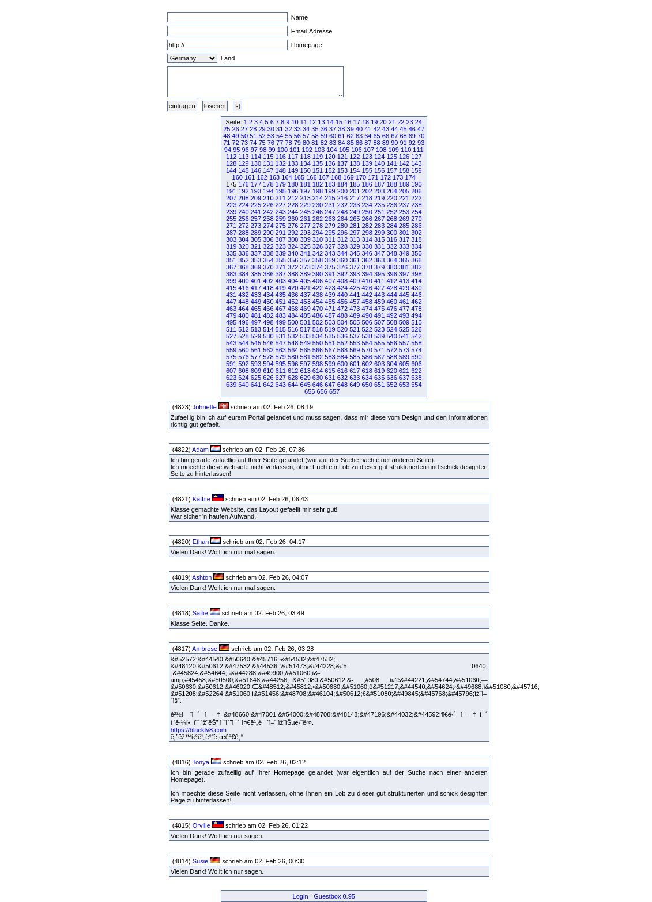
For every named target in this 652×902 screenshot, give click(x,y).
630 (317, 377)
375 (330, 267)
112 (231, 156)
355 (281, 260)
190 (416, 184)
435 (281, 294)
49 (235, 135)
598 (317, 363)
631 (330, 377)
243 (281, 211)
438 (317, 294)
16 (347, 122)
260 (293, 218)
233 (354, 204)
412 (391, 280)
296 (342, 232)
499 (281, 322)
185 (354, 184)
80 (306, 142)
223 (231, 204)
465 (256, 308)
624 (243, 377)
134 (305, 163)
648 (342, 384)
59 (324, 135)
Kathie (201, 499)
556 (391, 343)
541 (404, 336)
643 (281, 384)
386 (268, 274)
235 (379, 204)
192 (243, 191)
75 (261, 142)
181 (305, 184)
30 (270, 128)
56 (297, 135)
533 (305, 336)
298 (367, 232)
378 (367, 267)
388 (293, 274)
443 (379, 294)
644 (293, 384)
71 (226, 142)
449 (256, 301)
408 (342, 280)
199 (330, 191)
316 (391, 239)
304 (243, 239)
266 (367, 218)
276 (293, 225)
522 (367, 329)
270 (416, 218)
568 (342, 350)
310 (317, 239)
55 (288, 135)
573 (404, 350)
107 (369, 149)
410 (367, 280)
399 (231, 280)
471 (330, 308)
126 (404, 156)
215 (330, 198)
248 (342, 211)
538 (367, 336)
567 (330, 350)
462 (416, 301)
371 (281, 267)
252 (391, 211)
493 (404, 315)
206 (416, 191)
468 (293, 308)
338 (268, 253)
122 (354, 156)
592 (243, 363)
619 (379, 370)
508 (391, 322)
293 (305, 232)
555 (379, 343)
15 (339, 122)
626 (268, 377)
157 (391, 170)
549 (305, 343)
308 (293, 239)
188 (391, 184)
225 (256, 204)
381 (404, 267)
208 (243, 198)
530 (268, 336)
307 (281, 239)
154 (354, 170)
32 (288, 128)
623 (231, 377)
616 (342, 370)
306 (268, 239)
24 (418, 122)
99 (271, 149)
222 (416, 198)
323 (281, 246)
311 (330, 239)
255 (231, 218)
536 (342, 336)
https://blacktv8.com (199, 729)
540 (391, 336)
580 (293, 356)
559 (231, 350)
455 (330, 301)
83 (332, 142)
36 (324, 128)
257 (256, 218)
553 (354, 343)
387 (281, 274)
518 (317, 329)
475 (379, 308)
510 (416, 322)
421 (305, 287)
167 (324, 177)
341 (305, 253)
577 (256, 356)
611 (281, 370)
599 (330, 363)
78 (288, 142)
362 (367, 260)
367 (231, 267)
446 (416, 294)
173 (398, 177)
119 (317, 156)
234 (367, 204)
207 (231, 198)
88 (377, 142)
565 (305, 350)
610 (268, 370)
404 (293, 280)
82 (324, 142)
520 (342, 329)
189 (404, 184)
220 (391, 198)
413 (404, 280)
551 (330, 343)
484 (293, 315)
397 (404, 274)
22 (400, 122)
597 (305, 363)
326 (317, 246)
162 (262, 177)
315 (379, 239)
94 (227, 149)
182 (317, 184)
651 (379, 384)
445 (404, 294)
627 (281, 377)
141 (391, 163)
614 (317, 370)
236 (391, 204)
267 (379, 218)
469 (305, 308)
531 (281, 336)
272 (243, 225)
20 (383, 122)
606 (416, 363)
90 (394, 142)
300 (391, 232)
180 (293, 184)
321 (256, 246)
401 (256, 280)
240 (243, 211)
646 (317, 384)
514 (268, 329)
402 (268, 280)
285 (404, 225)
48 (226, 135)
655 (309, 391)
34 (306, 128)
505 (354, 322)
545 (256, 343)
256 (243, 218)
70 (420, 135)
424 (342, 287)
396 (391, 274)
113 (243, 156)
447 (231, 301)
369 (256, 267)
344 (342, 253)
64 (367, 135)
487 (330, 315)
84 (341, 142)
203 (379, 191)
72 (235, 142)
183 (330, 184)
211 (281, 198)
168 (336, 177)
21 (392, 122)
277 (305, 225)
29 (261, 128)
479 (231, 315)
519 (330, 329)
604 (391, 363)
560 (243, 350)
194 (268, 191)
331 (379, 246)
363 (379, 260)
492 (391, 315)
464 (243, 308)
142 (404, 163)
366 (416, 260)
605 (404, 363)
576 (243, 356)
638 (416, 377)
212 (293, 198)
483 (281, 315)
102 (307, 149)
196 (293, 191)
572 (391, 350)
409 (354, 280)
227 (281, 204)
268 (391, 218)
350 (416, 253)
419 (281, 287)
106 (356, 149)
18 (365, 122)
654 (416, 384)
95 (236, 149)
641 (256, 384)
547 (281, 343)
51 (253, 135)
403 (281, 280)
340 (293, 253)
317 (404, 239)
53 (270, 135)
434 (268, 294)
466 (268, 308)
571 (379, 350)
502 (317, 322)
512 (243, 329)
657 (334, 391)
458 (367, 301)
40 (359, 128)
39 (350, 128)
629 (305, 377)
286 (416, 225)
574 (416, 350)
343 (330, 253)
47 (420, 128)
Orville (201, 825)
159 (416, 170)
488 (342, 315)
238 (416, 204)
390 (317, 274)
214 (317, 198)
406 (317, 280)
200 (342, 191)
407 (330, 280)
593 (256, 363)
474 (367, 308)
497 (256, 322)
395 (379, 274)
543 (231, 343)
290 (268, 232)
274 (268, 225)
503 (330, 322)
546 (268, 343)
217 (354, 198)
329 (354, 246)
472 (342, 308)
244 (293, 211)
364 (391, 260)
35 (314, 128)
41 (367, 128)
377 (354, 267)
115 (268, 156)
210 (268, 198)
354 (268, 260)
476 (391, 308)
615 (330, 370)
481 (256, 315)
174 (410, 177)
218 (367, 198)
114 (256, 156)
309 (305, 239)
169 (348, 177)
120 (330, 156)
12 (312, 122)
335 (231, 253)
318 (416, 239)
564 (293, 350)
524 (391, 329)
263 (330, 218)
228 (293, 204)
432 (243, 294)
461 (404, 301)
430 (416, 287)
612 (293, 370)
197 (305, 191)
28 (253, 128)
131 (268, 163)
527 (231, 336)
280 (342, 225)
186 (367, 184)
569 (354, 350)
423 (330, 287)
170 (361, 177)
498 (268, 322)
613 (305, 370)
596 (293, 363)
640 (243, 384)
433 (256, 294)
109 (393, 149)
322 (268, 246)
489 (354, 315)
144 (231, 170)
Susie (201, 861)
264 (342, 218)
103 (319, 149)
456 (342, 301)
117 (293, 156)
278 (317, 225)
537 (354, 336)
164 (286, 177)
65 (377, 135)
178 (268, 184)
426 (367, 287)
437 (305, 294)
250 (367, 211)
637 (404, 377)
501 (305, 322)
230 (317, 204)
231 (330, 204)
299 (379, 232)
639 (231, 384)
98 (262, 149)
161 (249, 177)
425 (354, 287)
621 (404, 370)
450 (268, 301)
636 (391, 377)
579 (281, 356)
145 (243, 170)
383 (231, 274)
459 (379, 301)
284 (391, 225)
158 (404, 170)
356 (293, 260)
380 (391, 267)
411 (379, 280)
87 (367, 142)
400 (243, 280)
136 (330, 163)
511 (231, 329)
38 (341, 128)
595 (281, 363)
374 (317, 267)
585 (354, 356)
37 (332, 128)
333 (404, 246)
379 (379, 267)
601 (354, 363)
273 (256, 225)
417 (256, 287)
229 (305, 204)
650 (367, 384)
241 (256, 211)
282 (367, 225)
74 (253, 142)
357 (305, 260)
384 (243, 274)
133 (293, 163)
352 (243, 260)
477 (404, 308)
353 (256, 260)
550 (317, 343)
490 (367, 315)
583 (330, 356)
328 (342, 246)
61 (341, 135)
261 (305, 218)
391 (330, 274)
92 (412, 142)
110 (406, 149)
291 (281, 232)
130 (256, 163)
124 (379, 156)
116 (281, 156)
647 (330, 384)
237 (404, 204)
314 (367, 239)
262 (317, 218)
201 (354, 191)
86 (359, 142)
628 (293, 377)
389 (305, 274)
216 (342, 198)
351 (231, 260)
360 (342, 260)
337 (256, 253)
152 (330, 170)
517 (305, 329)
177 (256, 184)
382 (416, 267)
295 (330, 232)
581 (305, 356)
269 (404, 218)
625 (256, 377)
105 (344, 149)
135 (317, 163)
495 (231, 322)
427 (379, 287)
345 (354, 253)
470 (317, 308)
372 (293, 267)
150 (305, 170)
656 (322, 391)
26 (235, 128)
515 (281, 329)
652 (391, 384)
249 (354, 211)
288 (243, 232)
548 (293, 343)
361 (354, 260)
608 (243, 370)
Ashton (202, 577)
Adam (200, 449)
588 (391, 356)
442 (367, 294)
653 (404, 384)
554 (367, 343)
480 (243, 315)
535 (330, 336)
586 (367, 356)
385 (256, 274)
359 (330, 260)
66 (385, 135)
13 (321, 122)
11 (303, 122)
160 (237, 177)
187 (379, 184)
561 (256, 350)
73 (244, 142)
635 (379, 377)
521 (354, 329)
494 (416, 315)
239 (231, 211)
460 (391, 301)
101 (294, 149)
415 (231, 287)
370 (268, 267)
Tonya (200, 762)
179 (281, 184)
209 (256, 198)
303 (231, 239)
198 (317, 191)
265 (354, 218)
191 (231, 191)
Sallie (200, 613)
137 (342, 163)
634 (367, 377)
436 (293, 294)
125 (391, 156)
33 (297, 128)
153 (342, 170)
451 (281, 301)
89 (385, 142)
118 (305, 156)
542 (416, 336)
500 (293, 322)
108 (381, 149)
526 (416, 329)
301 (404, 232)
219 (379, 198)
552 (342, 343)
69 (412, 135)
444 (391, 294)
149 (293, 170)
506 (367, 322)
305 (256, 239)
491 (379, 315)
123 (367, 156)
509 (404, 322)
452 (293, 301)
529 (256, 336)
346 (367, 253)
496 (243, 322)
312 (342, 239)
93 (420, 142)
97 (254, 149)
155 (367, 170)
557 (404, 343)
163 (274, 177)
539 (379, 336)
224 (243, 204)
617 (354, 370)
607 (231, 370)
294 (317, 232)
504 (342, 322)
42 (377, 128)
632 (342, 377)
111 (418, 149)
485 (305, 315)
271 (231, 225)
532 (293, 336)
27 (244, 128)
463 (231, 308)
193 (256, 191)
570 (367, 350)
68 (403, 135)
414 (416, 280)
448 (243, 301)
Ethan (201, 541)
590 (416, 356)
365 (404, 260)
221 (404, 198)
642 (268, 384)
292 (293, 232)
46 (412, 128)
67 (394, 135)
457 (354, 301)
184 (342, 184)
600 (342, 363)
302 (416, 232)
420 (293, 287)
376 (342, 267)
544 (243, 343)
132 (281, 163)
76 (270, 142)
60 (332, 135)
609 (256, 370)
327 (330, 246)
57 (306, 135)
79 (297, 142)
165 (299, 177)
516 (293, 329)
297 (354, 232)
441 (354, 294)
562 (268, 350)
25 (226, 128)
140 (379, 163)
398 (416, 274)
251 (379, 211)
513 (256, 329)
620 (391, 370)
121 (342, 156)
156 (379, 170)
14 (330, 122)
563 (281, 350)
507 (379, 322)
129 (243, 163)
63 (359, 135)
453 (305, 301)
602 (367, 363)
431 (231, 294)
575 (231, 356)
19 (374, 122)
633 (354, 377)
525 (404, 329)
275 (281, 225)
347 (379, 253)
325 (305, 246)
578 (268, 356)
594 (268, 363)
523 (379, 329)
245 (305, 211)
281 (354, 225)
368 (243, 267)
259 (281, 218)
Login (300, 896)
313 (354, 239)
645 (305, 384)
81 (314, 142)
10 (294, 122)
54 (279, 135)
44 (394, 128)
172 (385, 177)
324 (293, 246)
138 (354, 163)
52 (261, 135)
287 (231, 232)
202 (367, 191)
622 (416, 370)
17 (356, 122)
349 (404, 253)
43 (385, 128)
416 (243, 287)
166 (311, 177)
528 (243, 336)
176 (243, 184)
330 (367, 246)
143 (416, 163)
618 (367, 370)
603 (379, 363)
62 (350, 135)
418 (268, 287)
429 (404, 287)
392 (342, 274)
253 (404, 211)
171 (373, 177)
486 (317, 315)
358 (317, 260)
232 (342, 204)
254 (416, 211)
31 (279, 128)
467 (281, 308)
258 (268, 218)
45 (403, 128)
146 (256, 170)
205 (404, 191)
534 (317, 336)
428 (391, 287)
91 (403, 142)
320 (243, 246)
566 (317, 350)
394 (367, 274)
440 (342, 294)
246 (317, 211)
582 (317, 356)
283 (379, 225)
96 (245, 149)
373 (305, 267)
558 (416, 343)
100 (282, 149)
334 (416, 246)
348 (391, 253)
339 (281, 253)
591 (231, 363)
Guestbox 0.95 (334, 896)
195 (281, 191)
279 (330, 225)
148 (281, 170)
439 (330, 294)
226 (268, 204)
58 (314, 135)
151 (317, 170)
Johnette (205, 407)
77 (279, 142)
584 (342, 356)
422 (317, 287)
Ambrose (204, 648)
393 (354, 274)
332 (391, 246)
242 (268, 211)
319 (231, 246)
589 (404, 356)
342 (317, 253)
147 (268, 170)
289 (256, 232)
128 (231, 163)
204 (391, 191)
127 (416, 156)
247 (330, 211)
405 (305, 280)
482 (268, 315)
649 (354, 384)
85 (350, 142)
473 (354, 308)
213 (305, 198)
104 (331, 149)
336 (243, 253)
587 (379, 356)
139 (367, 163)
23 (409, 122)
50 (244, 135)
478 (416, 308)
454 (317, 301)
